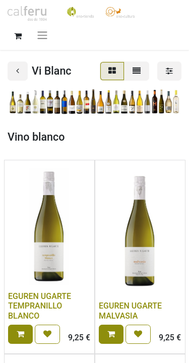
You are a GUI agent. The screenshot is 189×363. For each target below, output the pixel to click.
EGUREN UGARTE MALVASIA (130, 310)
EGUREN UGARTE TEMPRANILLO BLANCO (39, 305)
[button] (20, 334)
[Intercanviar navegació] (42, 35)
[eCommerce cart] (18, 35)
